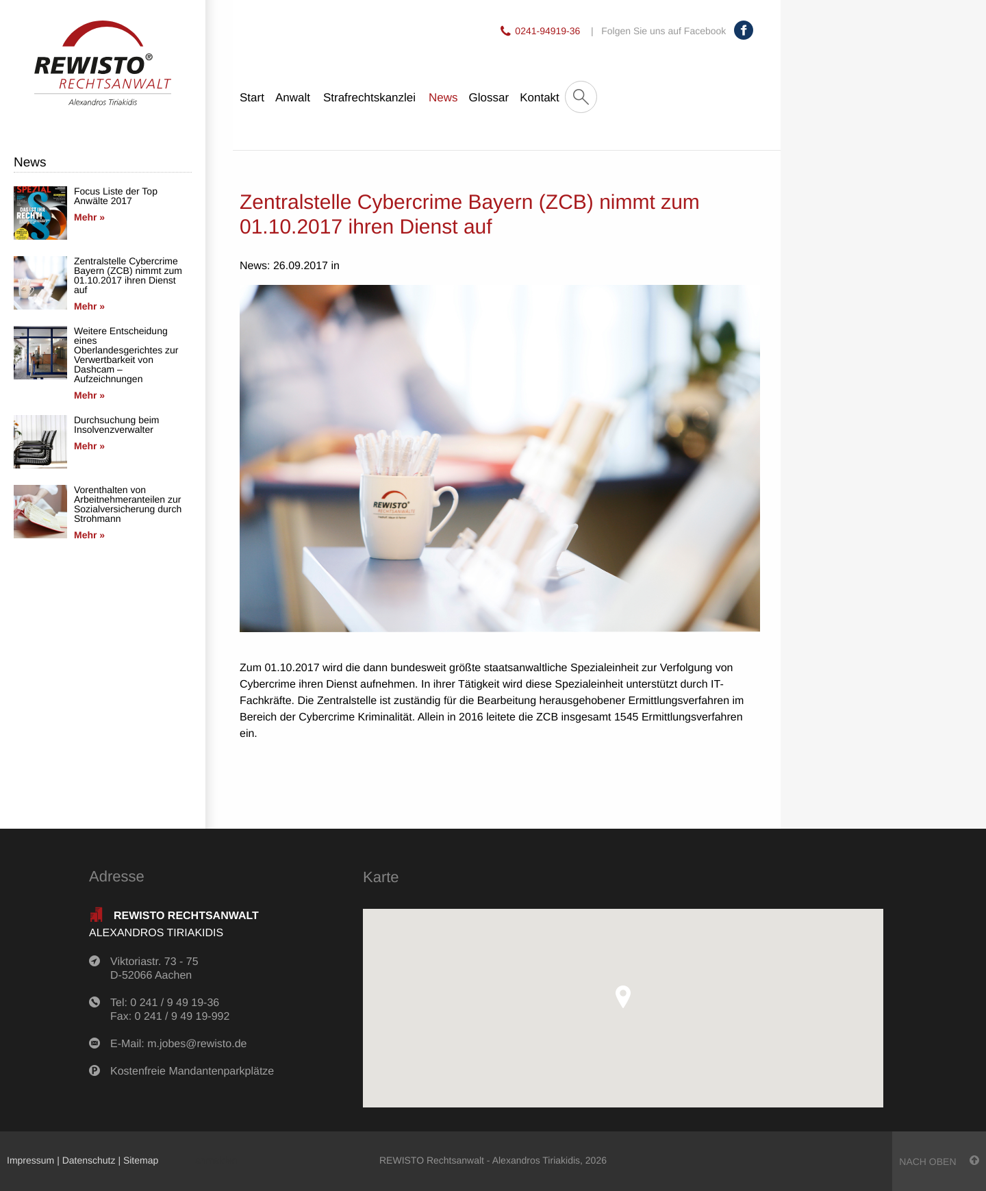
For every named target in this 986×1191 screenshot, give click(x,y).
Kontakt (539, 97)
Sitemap (140, 1160)
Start (252, 97)
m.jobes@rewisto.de (196, 1044)
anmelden (216, 1160)
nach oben (939, 1161)
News (443, 97)
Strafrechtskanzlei (369, 97)
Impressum (30, 1160)
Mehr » (89, 217)
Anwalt (292, 97)
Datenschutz (89, 1160)
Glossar (489, 97)
